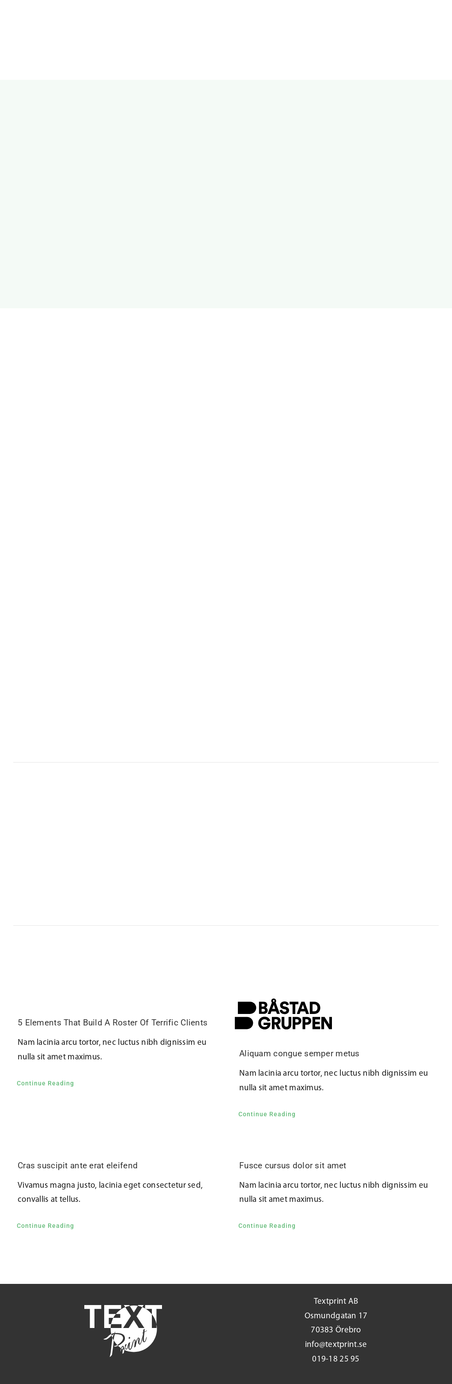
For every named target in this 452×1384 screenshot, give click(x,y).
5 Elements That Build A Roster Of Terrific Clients (112, 1022)
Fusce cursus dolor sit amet (293, 1165)
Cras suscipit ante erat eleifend (78, 1165)
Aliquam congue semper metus (299, 1053)
